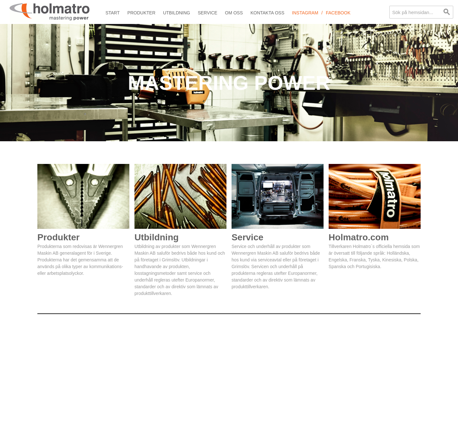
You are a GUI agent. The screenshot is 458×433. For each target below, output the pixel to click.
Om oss (234, 12)
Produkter (141, 12)
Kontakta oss (267, 12)
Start (112, 12)
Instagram (305, 12)
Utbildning (176, 12)
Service (207, 12)
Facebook (338, 12)
